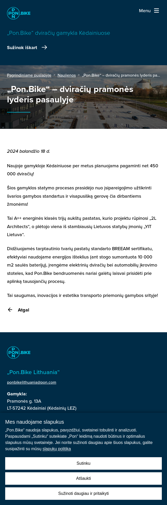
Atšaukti (83, 478)
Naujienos (67, 75)
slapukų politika (57, 449)
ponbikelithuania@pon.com (31, 382)
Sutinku (83, 463)
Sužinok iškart (27, 47)
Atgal (18, 310)
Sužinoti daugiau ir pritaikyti (83, 493)
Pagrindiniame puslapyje (29, 75)
